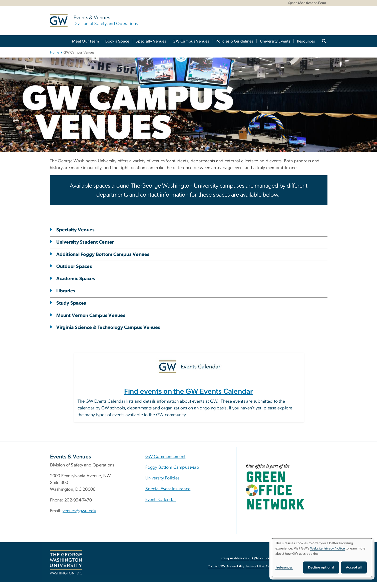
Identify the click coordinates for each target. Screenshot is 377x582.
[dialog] (322, 557)
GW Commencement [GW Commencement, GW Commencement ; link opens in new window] (165, 456)
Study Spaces (71, 303)
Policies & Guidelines (234, 41)
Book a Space (117, 41)
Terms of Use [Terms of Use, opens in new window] (255, 566)
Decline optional (321, 567)
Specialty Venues (151, 41)
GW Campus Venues (191, 41)
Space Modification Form (307, 3)
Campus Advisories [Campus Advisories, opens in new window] (235, 558)
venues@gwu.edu (79, 511)
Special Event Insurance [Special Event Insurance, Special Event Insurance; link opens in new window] (168, 489)
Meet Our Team (85, 41)
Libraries (66, 291)
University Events (275, 41)
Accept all (354, 567)
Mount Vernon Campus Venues (91, 315)
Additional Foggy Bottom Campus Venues (103, 254)
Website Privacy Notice (327, 548)
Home (54, 52)
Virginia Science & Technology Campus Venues (108, 327)
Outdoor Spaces (74, 266)
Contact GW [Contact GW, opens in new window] (216, 566)
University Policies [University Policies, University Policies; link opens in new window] (162, 478)
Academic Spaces (75, 278)
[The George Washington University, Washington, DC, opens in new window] (66, 562)
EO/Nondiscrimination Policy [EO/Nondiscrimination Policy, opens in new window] (271, 558)
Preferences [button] (284, 567)
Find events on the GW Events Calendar (188, 391)
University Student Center (85, 242)
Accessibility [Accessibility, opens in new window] (235, 566)
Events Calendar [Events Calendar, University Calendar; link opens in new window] (160, 499)
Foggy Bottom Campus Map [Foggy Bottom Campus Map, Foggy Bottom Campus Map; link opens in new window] (172, 467)
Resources (306, 41)
